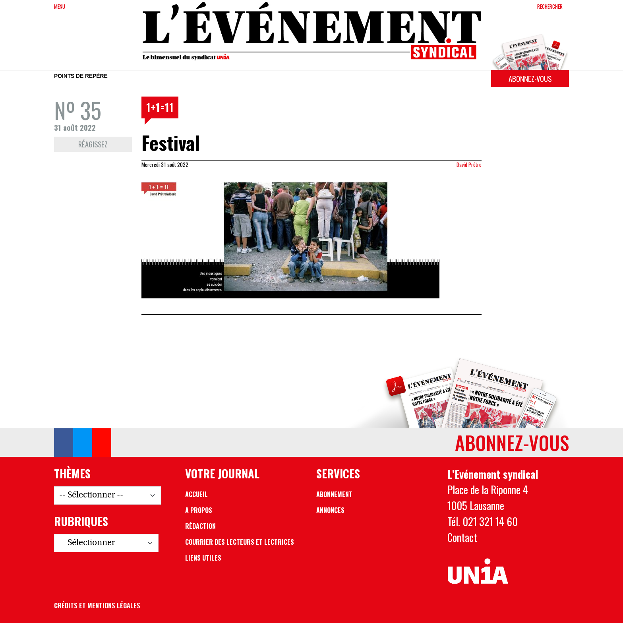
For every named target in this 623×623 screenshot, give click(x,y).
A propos (198, 510)
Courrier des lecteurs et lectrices (239, 542)
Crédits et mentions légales (97, 605)
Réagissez (93, 144)
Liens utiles (203, 558)
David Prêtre (469, 164)
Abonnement (334, 494)
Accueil (196, 494)
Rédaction (200, 526)
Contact (462, 537)
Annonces (330, 510)
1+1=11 (160, 107)
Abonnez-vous (530, 78)
